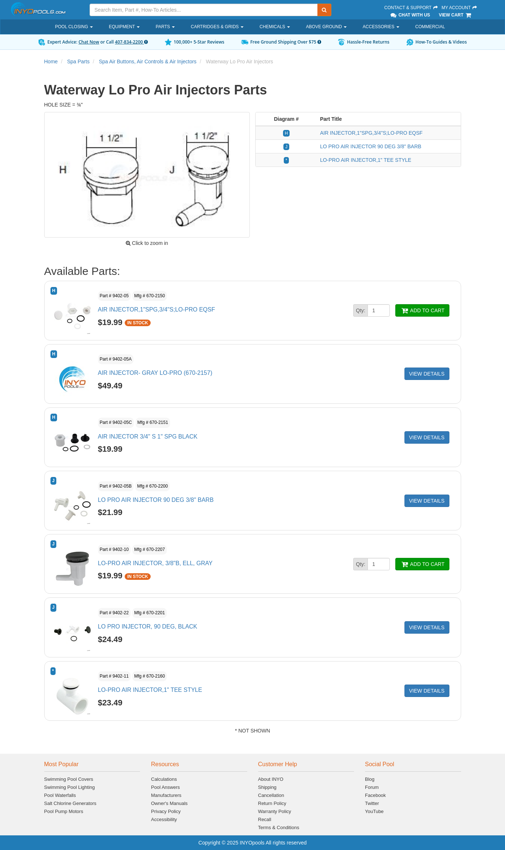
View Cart (455, 15)
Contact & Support (411, 7)
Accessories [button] (381, 26)
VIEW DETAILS (427, 374)
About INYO (270, 779)
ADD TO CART (422, 310)
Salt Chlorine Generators (70, 803)
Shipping (267, 787)
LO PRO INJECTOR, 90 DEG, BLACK (147, 626)
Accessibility (164, 819)
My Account (460, 7)
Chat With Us (410, 15)
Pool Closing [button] (74, 26)
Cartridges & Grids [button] (217, 26)
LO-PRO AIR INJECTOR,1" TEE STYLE (365, 160)
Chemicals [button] (275, 26)
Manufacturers (166, 795)
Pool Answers (165, 787)
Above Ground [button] (326, 26)
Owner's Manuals (169, 803)
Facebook (375, 795)
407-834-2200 (131, 42)
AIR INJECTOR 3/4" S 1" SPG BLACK (147, 436)
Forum (372, 787)
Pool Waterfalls (60, 795)
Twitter (372, 803)
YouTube (374, 811)
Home (51, 61)
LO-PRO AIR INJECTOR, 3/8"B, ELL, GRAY (155, 563)
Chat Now (89, 42)
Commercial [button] (430, 26)
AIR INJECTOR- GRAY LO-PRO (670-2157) (155, 373)
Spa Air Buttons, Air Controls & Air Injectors (147, 61)
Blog (369, 779)
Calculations (164, 779)
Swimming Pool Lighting (69, 787)
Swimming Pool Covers (68, 779)
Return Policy (272, 803)
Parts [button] (165, 26)
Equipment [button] (124, 26)
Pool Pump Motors (63, 811)
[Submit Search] (324, 10)
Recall (264, 819)
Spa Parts (78, 61)
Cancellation (271, 795)
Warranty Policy (274, 811)
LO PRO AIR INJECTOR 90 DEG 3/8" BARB (370, 146)
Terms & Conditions (278, 827)
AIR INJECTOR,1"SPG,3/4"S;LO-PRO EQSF (371, 133)
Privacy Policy (166, 811)
